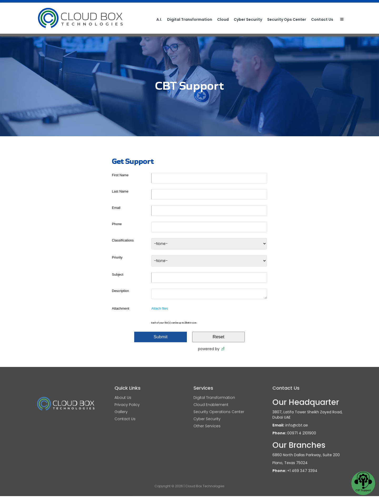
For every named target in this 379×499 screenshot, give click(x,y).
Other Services (207, 422)
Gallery (121, 407)
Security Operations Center (218, 407)
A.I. (159, 19)
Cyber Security (248, 19)
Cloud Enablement (210, 400)
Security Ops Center (286, 19)
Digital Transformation (189, 19)
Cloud (223, 19)
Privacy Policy (127, 400)
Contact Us (322, 19)
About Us (122, 393)
